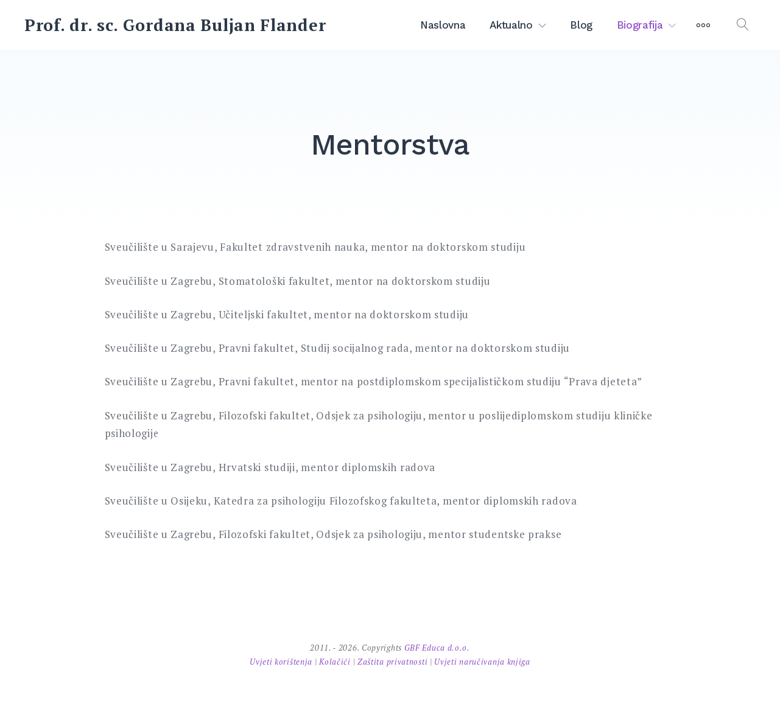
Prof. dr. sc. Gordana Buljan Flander (175, 25)
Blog (581, 25)
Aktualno (511, 25)
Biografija (640, 25)
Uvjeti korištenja (282, 661)
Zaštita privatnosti (393, 661)
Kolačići (336, 661)
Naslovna (442, 25)
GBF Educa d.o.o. (437, 647)
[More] (703, 25)
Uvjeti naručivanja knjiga (482, 661)
